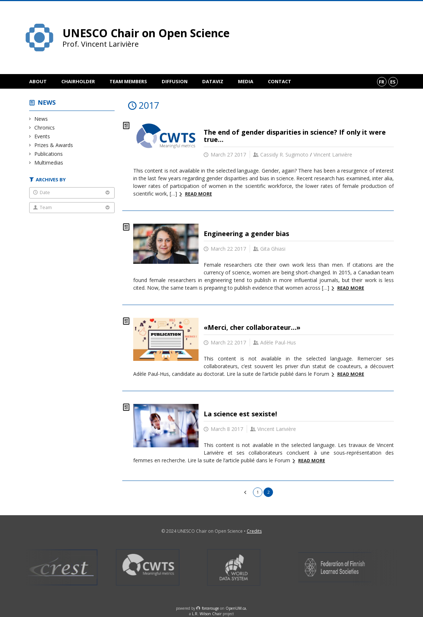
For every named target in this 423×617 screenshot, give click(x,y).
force (210, 608)
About (38, 81)
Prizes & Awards (54, 145)
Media (245, 81)
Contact (279, 81)
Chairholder (78, 81)
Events (42, 136)
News (47, 102)
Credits (254, 531)
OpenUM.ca (236, 608)
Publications (49, 153)
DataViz (212, 81)
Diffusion (175, 81)
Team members (128, 81)
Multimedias (49, 162)
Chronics (45, 127)
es (393, 81)
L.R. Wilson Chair (207, 613)
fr (381, 81)
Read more (198, 194)
